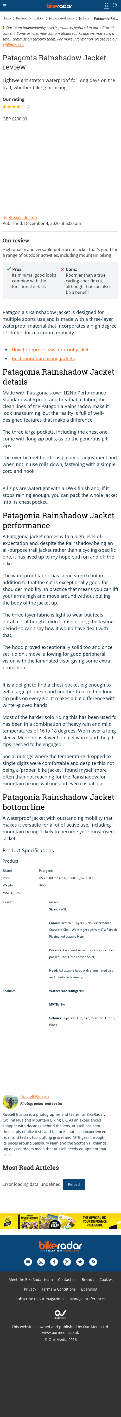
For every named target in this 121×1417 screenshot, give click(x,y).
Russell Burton (34, 1097)
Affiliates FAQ (13, 44)
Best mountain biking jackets (43, 358)
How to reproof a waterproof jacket (50, 349)
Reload (74, 1184)
